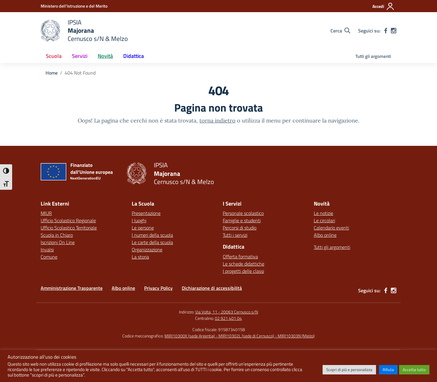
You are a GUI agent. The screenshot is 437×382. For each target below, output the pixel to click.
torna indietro (217, 120)
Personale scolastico (243, 213)
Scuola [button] (54, 56)
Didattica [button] (133, 56)
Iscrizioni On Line (58, 242)
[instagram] (393, 30)
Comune (49, 256)
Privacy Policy (158, 288)
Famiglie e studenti (242, 220)
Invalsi (47, 249)
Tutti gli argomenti (373, 56)
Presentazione (146, 213)
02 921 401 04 (228, 318)
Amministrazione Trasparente (72, 288)
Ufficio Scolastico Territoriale (69, 227)
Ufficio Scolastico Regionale (68, 220)
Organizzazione (147, 249)
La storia (140, 256)
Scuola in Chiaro (57, 235)
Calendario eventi (331, 227)
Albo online (325, 235)
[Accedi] (383, 6)
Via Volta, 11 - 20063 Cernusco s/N (226, 312)
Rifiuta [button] (388, 370)
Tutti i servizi (235, 235)
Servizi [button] (79, 56)
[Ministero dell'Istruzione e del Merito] (74, 6)
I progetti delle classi (243, 271)
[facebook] (385, 30)
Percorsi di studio (239, 227)
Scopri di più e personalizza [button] (349, 370)
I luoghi (139, 220)
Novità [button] (105, 56)
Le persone (143, 227)
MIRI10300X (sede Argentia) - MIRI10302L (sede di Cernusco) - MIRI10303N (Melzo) (239, 336)
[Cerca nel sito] (340, 31)
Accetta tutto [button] (414, 370)
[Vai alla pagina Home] (52, 72)
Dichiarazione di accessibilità (212, 288)
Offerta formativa (240, 256)
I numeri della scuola (152, 235)
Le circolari (324, 220)
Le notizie (323, 213)
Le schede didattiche (243, 263)
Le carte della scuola (152, 242)
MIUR (46, 213)
